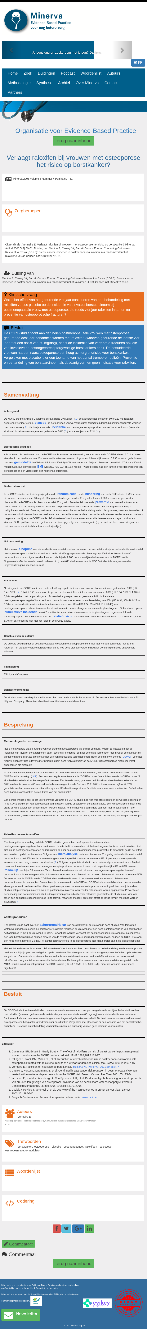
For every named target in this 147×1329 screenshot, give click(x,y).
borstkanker (25, 1146)
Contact (111, 83)
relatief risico (62, 616)
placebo (40, 422)
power (126, 756)
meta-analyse (68, 854)
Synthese (44, 83)
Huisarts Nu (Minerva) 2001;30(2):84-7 (96, 1066)
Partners (15, 92)
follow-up (11, 870)
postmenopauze (73, 1146)
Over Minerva (87, 83)
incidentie (58, 427)
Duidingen (46, 73)
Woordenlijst (90, 73)
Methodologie (19, 83)
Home (13, 73)
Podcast (68, 73)
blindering (92, 494)
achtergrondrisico (53, 924)
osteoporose (41, 1146)
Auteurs (113, 73)
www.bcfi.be (89, 1097)
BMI (40, 466)
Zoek (28, 73)
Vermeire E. (25, 1116)
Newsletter (21, 1314)
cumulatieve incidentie (21, 612)
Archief (64, 83)
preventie (102, 502)
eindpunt (25, 549)
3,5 (34, 776)
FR (138, 62)
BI (18, 592)
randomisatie (67, 494)
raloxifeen (91, 1146)
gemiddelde (22, 462)
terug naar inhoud (73, 140)
